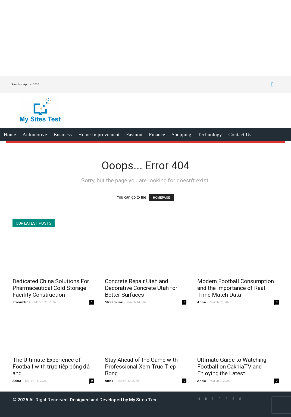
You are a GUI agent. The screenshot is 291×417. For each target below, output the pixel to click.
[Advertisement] (145, 38)
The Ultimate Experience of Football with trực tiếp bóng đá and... (51, 367)
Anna (201, 302)
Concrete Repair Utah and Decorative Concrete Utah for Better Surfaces (141, 288)
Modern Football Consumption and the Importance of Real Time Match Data (235, 288)
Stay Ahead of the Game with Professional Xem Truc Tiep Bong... (141, 367)
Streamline (21, 302)
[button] (272, 84)
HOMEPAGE (161, 197)
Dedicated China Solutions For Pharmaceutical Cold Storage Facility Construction (50, 288)
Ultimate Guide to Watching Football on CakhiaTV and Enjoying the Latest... (231, 367)
